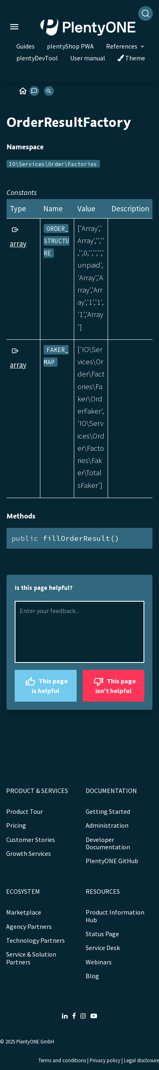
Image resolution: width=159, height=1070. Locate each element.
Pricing (16, 825)
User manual (87, 58)
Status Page (102, 934)
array (18, 243)
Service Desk (103, 948)
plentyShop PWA (70, 46)
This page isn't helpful (113, 685)
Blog (92, 976)
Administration (107, 825)
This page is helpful (45, 685)
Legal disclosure (141, 1060)
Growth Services (28, 853)
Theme (131, 58)
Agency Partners (29, 926)
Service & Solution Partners (31, 958)
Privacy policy (105, 1060)
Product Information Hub (115, 916)
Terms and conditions (62, 1060)
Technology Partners (35, 940)
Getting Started (108, 811)
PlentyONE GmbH (35, 1041)
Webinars (99, 962)
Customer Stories (30, 839)
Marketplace (23, 912)
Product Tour (24, 811)
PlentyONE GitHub (112, 861)
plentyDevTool (37, 58)
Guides (25, 46)
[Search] (145, 13)
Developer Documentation (108, 843)
